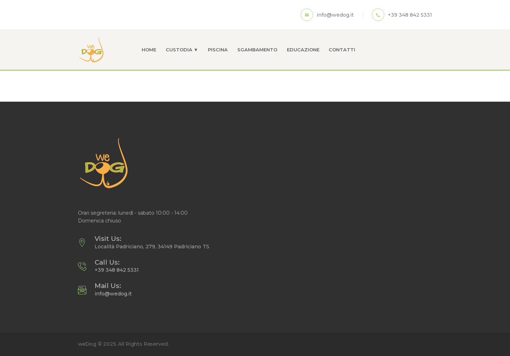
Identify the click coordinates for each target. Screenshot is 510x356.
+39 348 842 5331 (117, 270)
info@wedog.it (113, 293)
